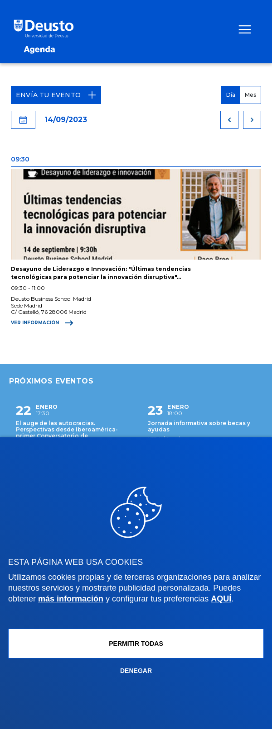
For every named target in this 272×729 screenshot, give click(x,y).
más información (70, 598)
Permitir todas (136, 643)
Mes (250, 94)
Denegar (136, 670)
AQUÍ (221, 598)
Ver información (42, 323)
